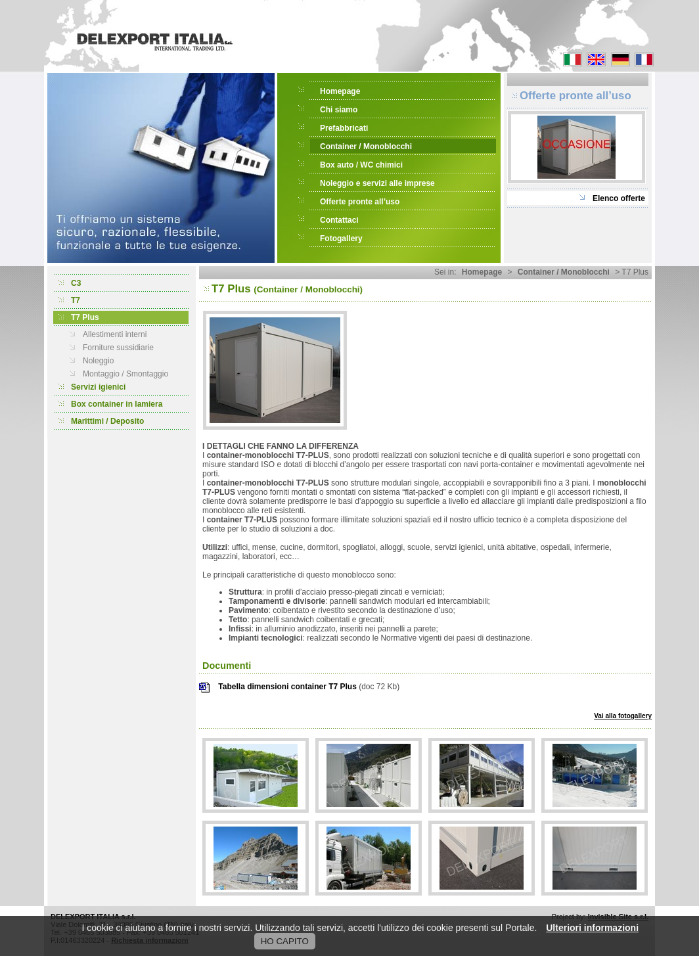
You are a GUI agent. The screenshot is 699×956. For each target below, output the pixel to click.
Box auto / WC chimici (361, 165)
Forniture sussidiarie (118, 347)
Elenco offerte (619, 198)
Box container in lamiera (116, 404)
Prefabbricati (344, 128)
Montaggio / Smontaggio (125, 373)
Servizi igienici (98, 387)
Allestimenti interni (115, 334)
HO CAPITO (285, 941)
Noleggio (98, 360)
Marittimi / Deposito (107, 421)
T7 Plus (85, 317)
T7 (75, 300)
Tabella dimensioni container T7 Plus (287, 686)
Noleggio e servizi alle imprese (377, 183)
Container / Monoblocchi (366, 146)
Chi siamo (338, 109)
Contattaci (339, 220)
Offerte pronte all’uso (359, 201)
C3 (76, 283)
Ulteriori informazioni (592, 927)
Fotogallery (341, 238)
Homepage (340, 91)
